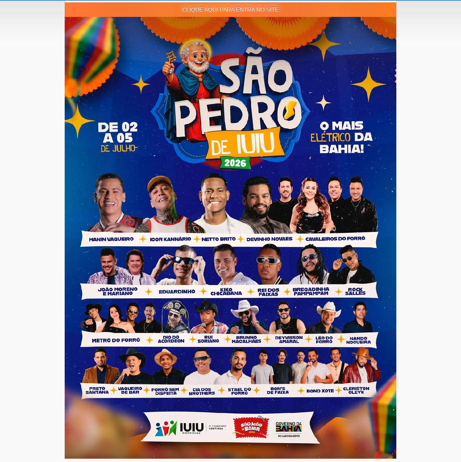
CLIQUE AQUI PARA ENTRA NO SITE (230, 9)
